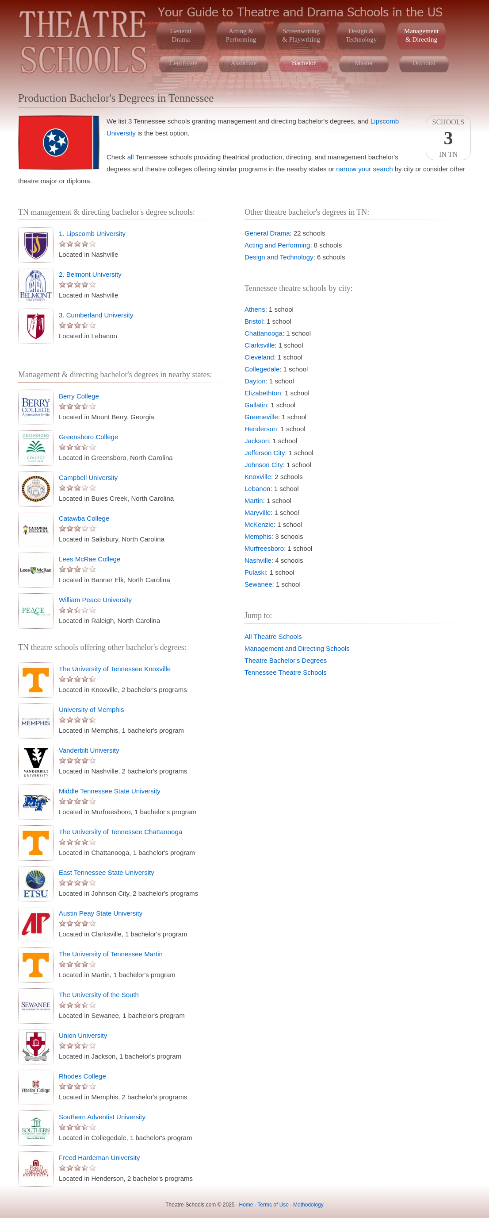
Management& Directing (421, 35)
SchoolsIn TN (448, 138)
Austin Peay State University (100, 913)
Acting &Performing (241, 35)
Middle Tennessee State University (109, 791)
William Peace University (95, 599)
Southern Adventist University (102, 1117)
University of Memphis (91, 709)
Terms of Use (273, 1205)
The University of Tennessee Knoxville (115, 669)
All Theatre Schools (273, 636)
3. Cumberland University (96, 315)
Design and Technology (278, 257)
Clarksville (259, 345)
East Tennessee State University (106, 872)
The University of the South (99, 994)
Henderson (260, 429)
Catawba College (84, 518)
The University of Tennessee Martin (111, 954)
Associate (243, 62)
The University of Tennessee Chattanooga (120, 831)
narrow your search (364, 169)
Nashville (257, 560)
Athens (254, 309)
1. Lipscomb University (92, 233)
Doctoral (424, 62)
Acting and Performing (277, 245)
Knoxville (257, 476)
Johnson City (263, 464)
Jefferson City (264, 452)
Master (364, 62)
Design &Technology (361, 35)
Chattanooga (263, 333)
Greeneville (261, 417)
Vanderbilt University (89, 750)
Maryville (257, 512)
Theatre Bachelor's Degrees (285, 660)
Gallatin (255, 405)
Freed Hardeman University (99, 1157)
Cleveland (259, 357)
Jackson (256, 441)
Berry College (79, 396)
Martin (253, 500)
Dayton (255, 381)
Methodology (308, 1205)
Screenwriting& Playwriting (301, 35)
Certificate (183, 62)
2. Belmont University (90, 274)
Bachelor (304, 62)
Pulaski (255, 572)
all (130, 157)
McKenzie (259, 524)
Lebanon (257, 488)
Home (246, 1205)
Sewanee (258, 584)
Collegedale (261, 369)
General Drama (267, 233)
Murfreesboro (264, 548)
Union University (83, 1035)
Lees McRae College (89, 559)
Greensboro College (88, 437)
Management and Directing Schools (297, 648)
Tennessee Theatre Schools (285, 672)
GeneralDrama (180, 35)
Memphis (257, 536)
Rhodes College (82, 1076)
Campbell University (88, 477)
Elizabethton (262, 393)
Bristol (253, 321)
